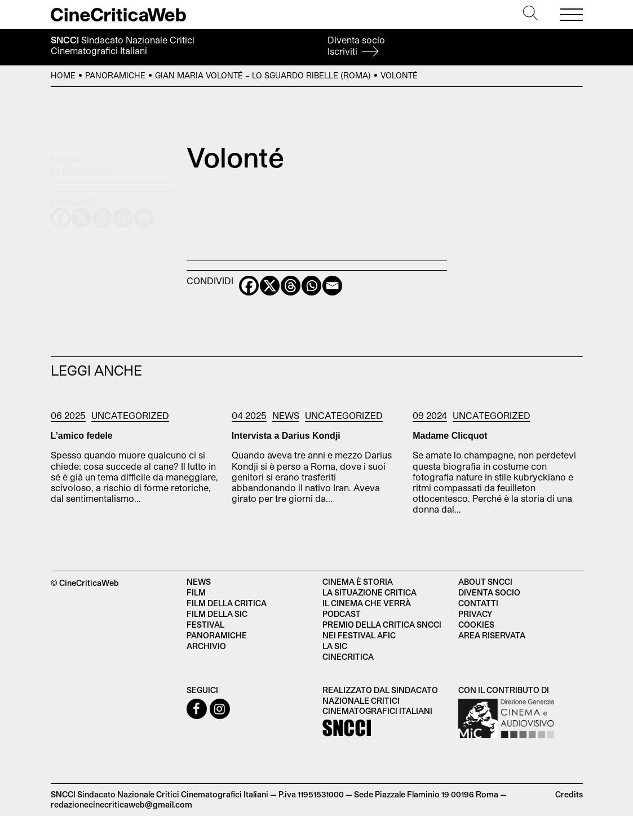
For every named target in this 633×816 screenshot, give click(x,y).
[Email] (332, 285)
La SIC (334, 646)
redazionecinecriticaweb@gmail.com (121, 804)
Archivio (206, 646)
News (285, 415)
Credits (569, 794)
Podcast (341, 614)
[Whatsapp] (311, 285)
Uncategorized (130, 415)
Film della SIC (217, 614)
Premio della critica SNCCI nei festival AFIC (381, 630)
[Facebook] (249, 285)
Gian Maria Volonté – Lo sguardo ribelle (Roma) (263, 75)
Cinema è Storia (357, 581)
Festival (205, 624)
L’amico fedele (82, 435)
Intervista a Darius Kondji (286, 435)
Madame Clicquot (450, 435)
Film (196, 592)
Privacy (475, 614)
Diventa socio (356, 45)
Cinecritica (348, 656)
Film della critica (227, 603)
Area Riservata (491, 635)
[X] (270, 285)
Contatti (478, 603)
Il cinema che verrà (366, 603)
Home (63, 75)
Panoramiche (115, 75)
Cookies (476, 624)
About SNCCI (485, 581)
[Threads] (290, 285)
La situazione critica (369, 592)
